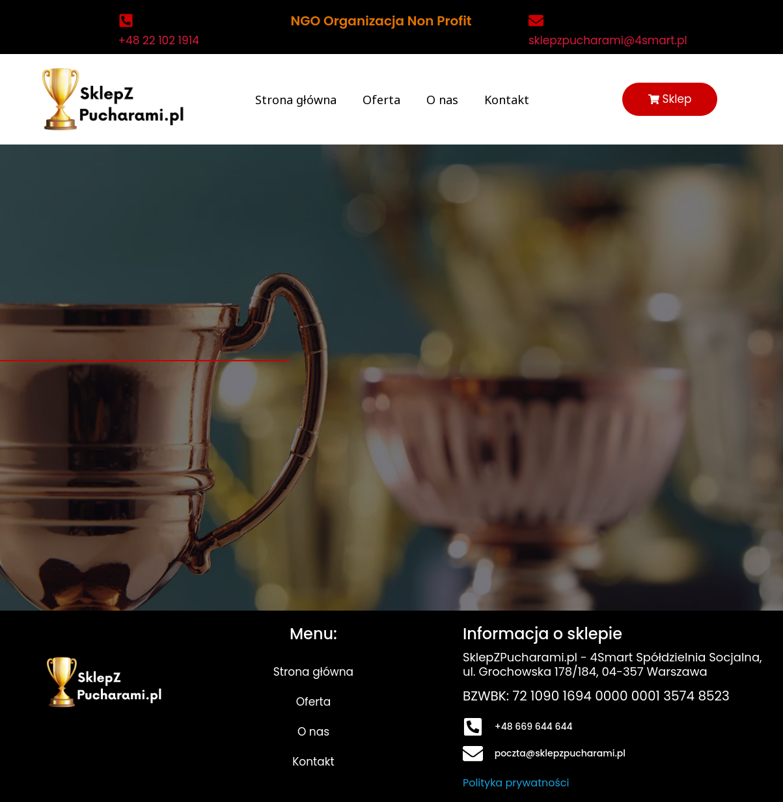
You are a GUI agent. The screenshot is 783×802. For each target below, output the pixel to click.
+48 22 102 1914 (158, 40)
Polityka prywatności (516, 782)
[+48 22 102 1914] (125, 20)
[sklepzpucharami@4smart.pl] (536, 20)
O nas (442, 99)
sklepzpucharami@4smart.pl (608, 40)
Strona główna (295, 99)
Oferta (381, 99)
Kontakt (506, 99)
